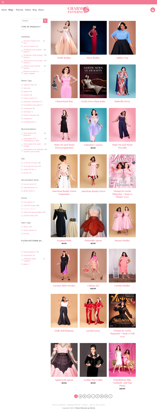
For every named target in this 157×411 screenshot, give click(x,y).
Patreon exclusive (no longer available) (31, 72)
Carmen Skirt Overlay (64, 285)
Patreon (19, 10)
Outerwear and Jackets (32, 102)
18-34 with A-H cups (31, 166)
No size (26, 173)
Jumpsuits (27, 119)
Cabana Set (93, 285)
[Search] (3, 2)
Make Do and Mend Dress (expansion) (64, 146)
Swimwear (27, 112)
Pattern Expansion (30, 115)
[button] (152, 9)
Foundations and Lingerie (32, 105)
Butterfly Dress (122, 101)
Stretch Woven (29, 230)
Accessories (28, 108)
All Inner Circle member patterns (32, 67)
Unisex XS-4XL (29, 170)
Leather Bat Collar (93, 379)
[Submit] (45, 21)
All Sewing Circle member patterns (33, 51)
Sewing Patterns (29, 252)
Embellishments (29, 122)
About (41, 10)
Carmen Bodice (122, 285)
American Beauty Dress (93, 191)
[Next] (110, 396)
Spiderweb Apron (64, 379)
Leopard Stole (64, 240)
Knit (25, 234)
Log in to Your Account (97, 405)
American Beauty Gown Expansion (64, 192)
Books (26, 264)
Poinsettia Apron (93, 240)
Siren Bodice (93, 57)
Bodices (26, 92)
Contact (85, 405)
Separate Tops (29, 85)
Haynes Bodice (122, 240)
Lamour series (29, 184)
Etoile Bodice (64, 57)
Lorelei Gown (93, 330)
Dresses (26, 95)
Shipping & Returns (73, 405)
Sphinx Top (122, 57)
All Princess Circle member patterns (33, 62)
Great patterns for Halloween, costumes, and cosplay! (34, 151)
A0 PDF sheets (29, 216)
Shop (11, 10)
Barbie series (28, 191)
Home (4, 10)
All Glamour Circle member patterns (33, 56)
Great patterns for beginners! (30, 134)
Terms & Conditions (59, 405)
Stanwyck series (29, 188)
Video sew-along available (33, 212)
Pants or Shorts (29, 98)
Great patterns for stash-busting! (32, 145)
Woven (26, 227)
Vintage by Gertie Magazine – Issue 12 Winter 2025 (122, 194)
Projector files (28, 209)
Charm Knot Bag (64, 101)
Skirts (26, 88)
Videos (28, 10)
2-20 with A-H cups (30, 163)
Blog (35, 10)
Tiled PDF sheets (30, 206)
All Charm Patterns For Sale (32, 42)
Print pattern (28, 202)
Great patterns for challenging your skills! (31, 140)
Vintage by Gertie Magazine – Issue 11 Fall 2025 (122, 333)
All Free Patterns (30, 46)
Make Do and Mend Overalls (122, 146)
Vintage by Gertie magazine (30, 260)
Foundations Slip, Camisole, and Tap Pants (122, 382)
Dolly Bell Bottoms (64, 330)
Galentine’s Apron (93, 144)
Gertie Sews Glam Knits (93, 101)
